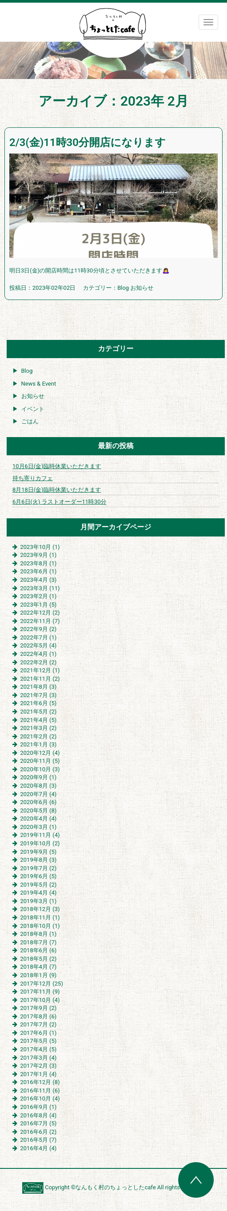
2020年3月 (34, 827)
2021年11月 (35, 678)
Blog (123, 287)
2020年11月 (35, 760)
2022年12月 (35, 612)
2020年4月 (34, 818)
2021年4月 (34, 720)
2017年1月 (34, 1074)
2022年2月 (34, 662)
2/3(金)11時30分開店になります (87, 142)
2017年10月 (35, 1000)
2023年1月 (34, 604)
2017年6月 (34, 1033)
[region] (113, 60)
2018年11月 (35, 917)
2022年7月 (34, 637)
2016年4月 (34, 1148)
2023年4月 (34, 579)
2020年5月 (34, 810)
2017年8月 (34, 1016)
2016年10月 (35, 1098)
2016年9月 (34, 1107)
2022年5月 (34, 645)
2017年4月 (34, 1049)
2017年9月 (34, 1008)
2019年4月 (34, 892)
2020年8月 (34, 785)
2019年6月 (34, 876)
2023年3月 (34, 588)
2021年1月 (34, 744)
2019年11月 (35, 835)
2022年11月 (35, 621)
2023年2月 (34, 596)
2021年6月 (34, 703)
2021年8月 (34, 686)
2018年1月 (34, 975)
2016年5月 (34, 1139)
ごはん (30, 421)
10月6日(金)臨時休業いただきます (56, 466)
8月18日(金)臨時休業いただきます (56, 489)
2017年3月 (34, 1057)
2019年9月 (34, 851)
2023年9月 (34, 555)
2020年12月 (35, 752)
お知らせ (141, 287)
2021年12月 (35, 670)
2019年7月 (34, 868)
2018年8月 (34, 934)
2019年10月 (35, 843)
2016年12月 (35, 1082)
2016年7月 (34, 1123)
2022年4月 (34, 654)
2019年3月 (34, 901)
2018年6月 (34, 950)
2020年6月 (34, 802)
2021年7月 (34, 695)
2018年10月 (35, 926)
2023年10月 (35, 547)
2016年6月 (34, 1131)
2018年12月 (35, 909)
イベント (32, 409)
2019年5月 (34, 884)
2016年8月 (34, 1115)
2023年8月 (34, 563)
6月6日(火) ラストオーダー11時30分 (59, 501)
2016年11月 (35, 1090)
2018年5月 (34, 958)
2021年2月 (34, 736)
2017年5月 (34, 1040)
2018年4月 (34, 966)
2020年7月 (34, 794)
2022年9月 (34, 629)
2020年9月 (34, 777)
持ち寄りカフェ (32, 478)
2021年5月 (34, 711)
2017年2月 (34, 1065)
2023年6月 (34, 571)
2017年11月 (35, 991)
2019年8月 (34, 859)
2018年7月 (34, 942)
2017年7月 (34, 1024)
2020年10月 (35, 769)
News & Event (38, 383)
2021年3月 (34, 728)
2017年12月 (35, 983)
